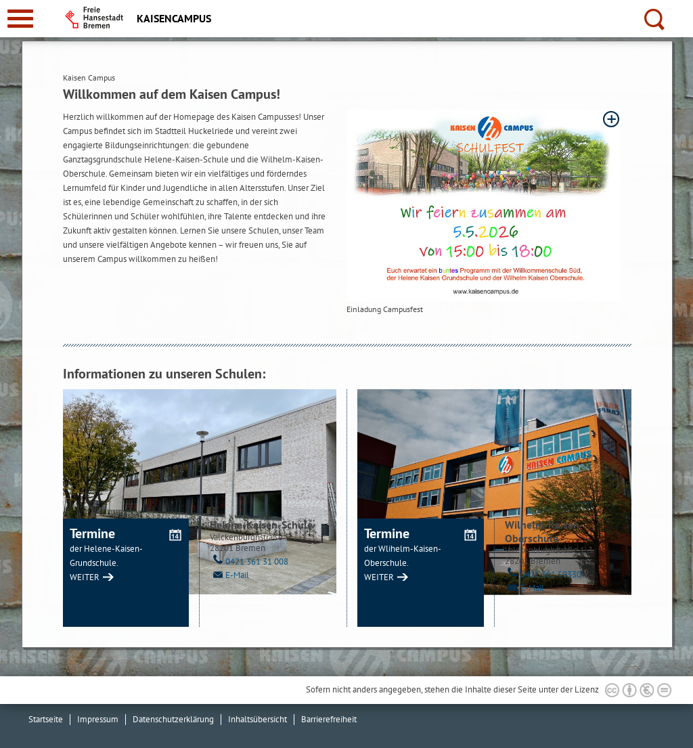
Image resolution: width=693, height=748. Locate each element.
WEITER (84, 577)
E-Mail (229, 575)
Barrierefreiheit (329, 719)
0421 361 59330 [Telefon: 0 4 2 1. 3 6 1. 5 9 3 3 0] (543, 574)
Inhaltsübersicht (257, 719)
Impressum (97, 719)
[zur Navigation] (20, 18)
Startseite (45, 719)
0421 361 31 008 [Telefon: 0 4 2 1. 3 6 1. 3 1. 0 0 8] (249, 561)
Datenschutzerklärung (173, 719)
